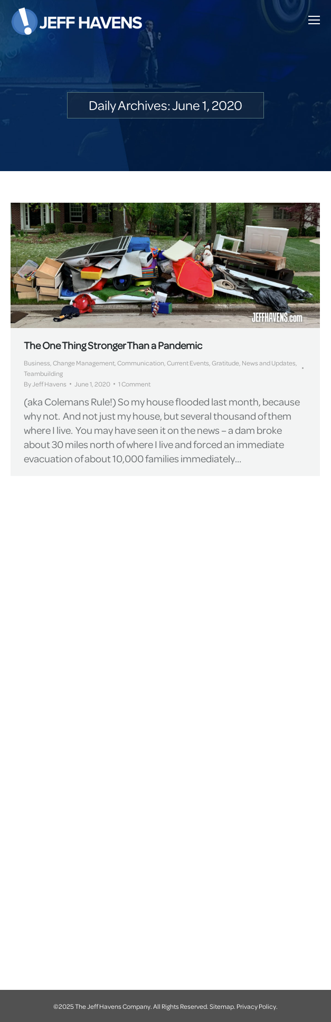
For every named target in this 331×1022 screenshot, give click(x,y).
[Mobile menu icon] (314, 20)
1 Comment (134, 384)
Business (37, 363)
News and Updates (269, 363)
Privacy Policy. (257, 1006)
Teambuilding (43, 373)
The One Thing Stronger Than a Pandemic (113, 345)
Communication (140, 363)
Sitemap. (222, 1006)
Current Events (188, 363)
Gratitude (225, 363)
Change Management (84, 363)
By (45, 384)
